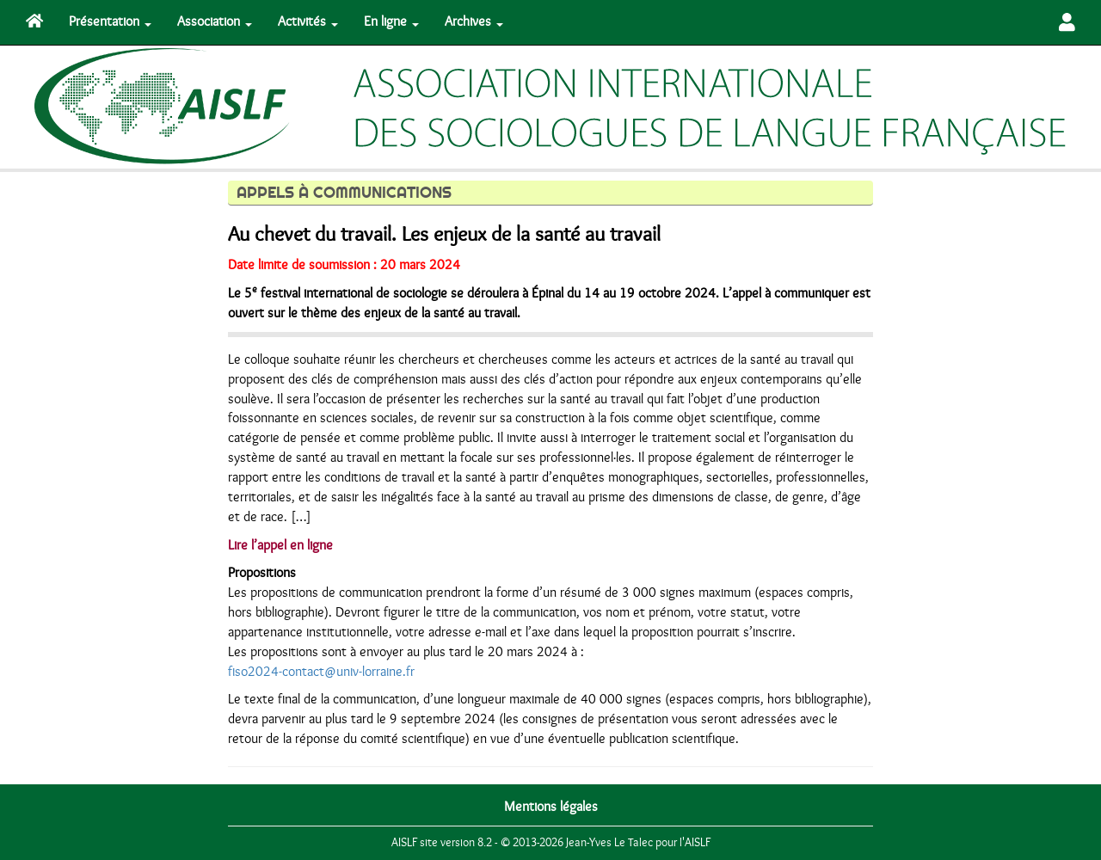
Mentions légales (551, 806)
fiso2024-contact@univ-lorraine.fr (321, 671)
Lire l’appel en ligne (280, 545)
